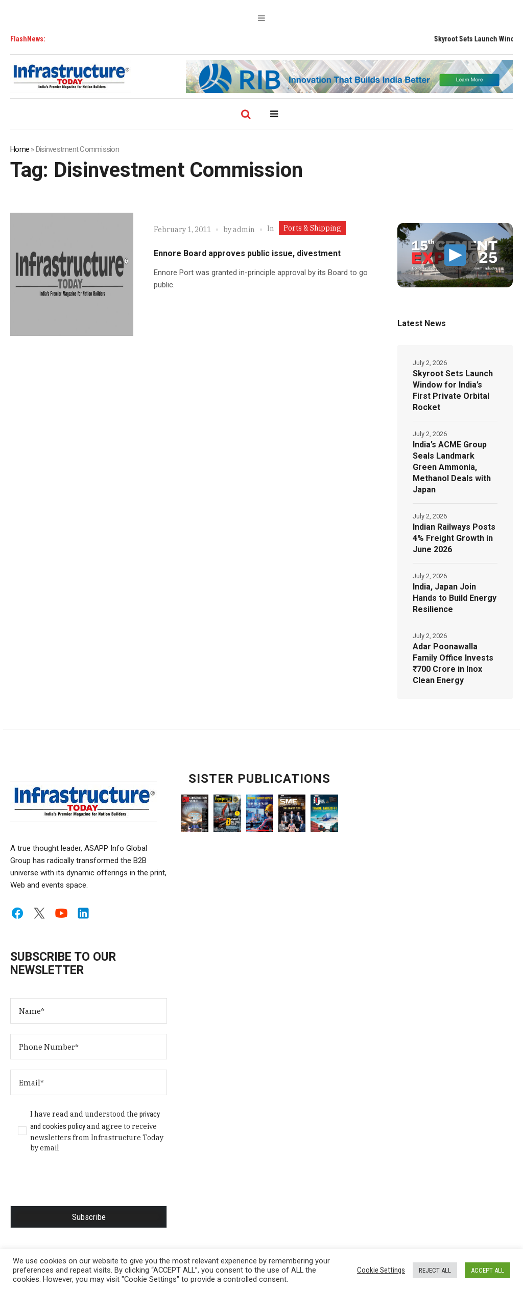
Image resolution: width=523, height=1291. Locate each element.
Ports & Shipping (312, 228)
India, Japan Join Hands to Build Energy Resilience (454, 598)
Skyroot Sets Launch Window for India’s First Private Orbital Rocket (453, 390)
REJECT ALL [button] (435, 1270)
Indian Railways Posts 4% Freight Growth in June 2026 (454, 538)
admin (244, 229)
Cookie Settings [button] (381, 1270)
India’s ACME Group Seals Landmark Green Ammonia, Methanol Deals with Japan (452, 467)
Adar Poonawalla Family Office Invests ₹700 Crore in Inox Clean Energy (453, 663)
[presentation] (87, 1186)
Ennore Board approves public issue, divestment (247, 253)
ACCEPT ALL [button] (487, 1270)
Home (19, 149)
